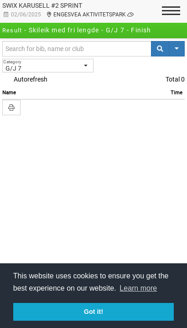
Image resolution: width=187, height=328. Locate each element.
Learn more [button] (138, 288)
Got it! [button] (93, 311)
